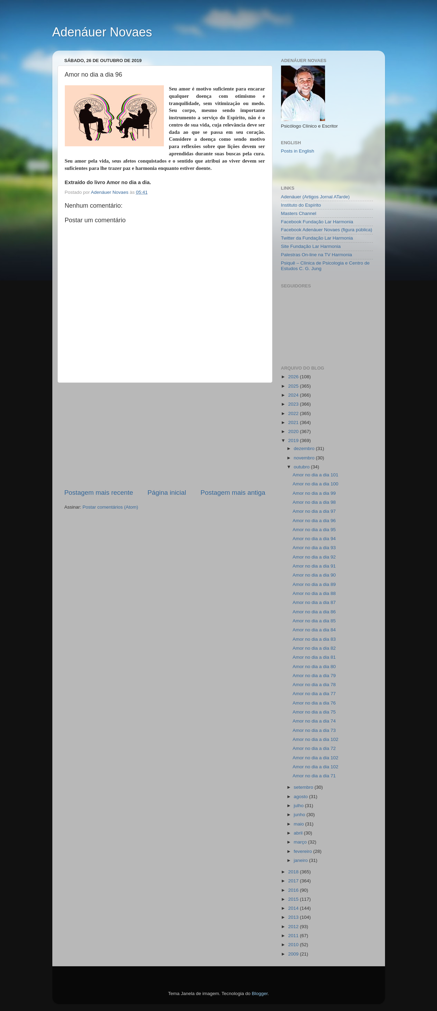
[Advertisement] (165, 435)
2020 (294, 431)
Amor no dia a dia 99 (314, 493)
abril (299, 833)
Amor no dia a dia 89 (314, 584)
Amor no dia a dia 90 (314, 575)
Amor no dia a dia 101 (315, 474)
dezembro (305, 448)
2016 (294, 890)
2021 (294, 422)
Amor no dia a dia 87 (314, 602)
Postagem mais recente (98, 492)
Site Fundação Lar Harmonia (311, 246)
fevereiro (303, 851)
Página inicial (167, 492)
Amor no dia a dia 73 (314, 730)
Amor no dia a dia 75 (314, 712)
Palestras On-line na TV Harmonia (316, 254)
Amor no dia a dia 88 (314, 593)
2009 (294, 954)
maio (299, 824)
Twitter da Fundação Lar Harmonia (317, 238)
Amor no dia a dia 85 (314, 620)
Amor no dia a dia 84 (314, 629)
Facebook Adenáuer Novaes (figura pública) (326, 229)
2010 (294, 944)
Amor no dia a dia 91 (314, 566)
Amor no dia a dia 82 (314, 648)
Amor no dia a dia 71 (314, 775)
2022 (294, 413)
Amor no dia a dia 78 (314, 684)
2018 (294, 871)
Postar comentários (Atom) (110, 507)
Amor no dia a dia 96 (314, 520)
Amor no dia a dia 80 (314, 666)
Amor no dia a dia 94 (314, 538)
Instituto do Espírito (301, 205)
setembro (304, 787)
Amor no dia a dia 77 (314, 693)
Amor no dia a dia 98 (314, 502)
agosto (301, 796)
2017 (294, 880)
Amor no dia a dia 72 (314, 748)
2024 (294, 395)
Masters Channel (298, 213)
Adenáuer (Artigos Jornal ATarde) (315, 196)
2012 (294, 926)
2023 (294, 404)
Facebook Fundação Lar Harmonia (317, 221)
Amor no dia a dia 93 (314, 547)
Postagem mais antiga (233, 492)
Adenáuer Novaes (102, 32)
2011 (294, 935)
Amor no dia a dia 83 (314, 639)
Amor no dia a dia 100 (315, 483)
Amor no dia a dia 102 (315, 739)
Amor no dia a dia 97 (314, 511)
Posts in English (297, 151)
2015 (294, 899)
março (301, 842)
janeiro (301, 860)
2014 (294, 908)
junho (300, 814)
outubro (302, 466)
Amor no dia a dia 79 (314, 675)
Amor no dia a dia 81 (314, 657)
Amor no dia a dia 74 (314, 721)
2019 (294, 440)
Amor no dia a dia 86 (314, 611)
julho (299, 805)
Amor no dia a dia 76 (314, 703)
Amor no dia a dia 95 (314, 529)
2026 (294, 376)
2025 (294, 386)
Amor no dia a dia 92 (314, 557)
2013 (294, 917)
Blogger (260, 993)
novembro (305, 457)
